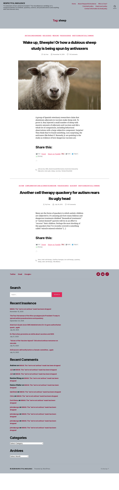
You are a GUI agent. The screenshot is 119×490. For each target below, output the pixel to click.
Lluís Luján (48, 177)
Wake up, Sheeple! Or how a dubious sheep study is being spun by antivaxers (59, 48)
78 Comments (73, 61)
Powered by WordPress (43, 485)
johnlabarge (15, 424)
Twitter (13, 283)
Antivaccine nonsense (31, 36)
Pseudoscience (66, 36)
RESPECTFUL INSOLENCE (15, 3)
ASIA (47, 175)
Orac (46, 61)
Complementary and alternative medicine (52, 192)
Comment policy (87, 6)
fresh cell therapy (47, 268)
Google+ (30, 283)
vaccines (58, 177)
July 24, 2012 (59, 213)
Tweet (43, 160)
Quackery (86, 192)
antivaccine (41, 175)
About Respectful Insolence (87, 4)
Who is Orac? (102, 4)
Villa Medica (57, 270)
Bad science (46, 36)
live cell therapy (70, 268)
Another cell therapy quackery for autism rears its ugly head (59, 204)
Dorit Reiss (14, 417)
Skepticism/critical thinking (85, 36)
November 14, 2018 (59, 61)
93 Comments (72, 213)
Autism (31, 192)
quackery (78, 268)
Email (21, 283)
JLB (11, 381)
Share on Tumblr (55, 160)
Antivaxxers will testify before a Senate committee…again (34, 359)
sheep (53, 177)
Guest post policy (101, 6)
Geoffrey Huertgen (58, 268)
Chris (12, 410)
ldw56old (14, 403)
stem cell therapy (47, 270)
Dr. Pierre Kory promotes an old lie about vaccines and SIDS (34, 343)
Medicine (56, 36)
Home (74, 4)
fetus (39, 268)
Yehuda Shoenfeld (67, 177)
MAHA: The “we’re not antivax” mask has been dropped (33, 318)
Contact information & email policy (95, 9)
